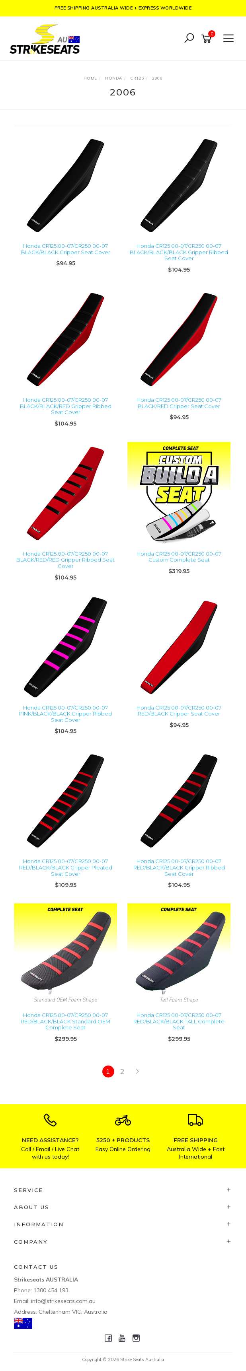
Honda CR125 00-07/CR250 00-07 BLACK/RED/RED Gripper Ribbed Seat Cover (65, 559)
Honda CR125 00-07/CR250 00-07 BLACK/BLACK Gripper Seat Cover (65, 249)
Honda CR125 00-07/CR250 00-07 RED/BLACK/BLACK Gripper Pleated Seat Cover (65, 867)
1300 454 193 (50, 1290)
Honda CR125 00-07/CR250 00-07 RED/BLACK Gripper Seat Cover (179, 710)
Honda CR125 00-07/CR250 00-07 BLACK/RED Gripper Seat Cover (179, 403)
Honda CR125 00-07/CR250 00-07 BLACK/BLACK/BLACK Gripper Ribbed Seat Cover (179, 252)
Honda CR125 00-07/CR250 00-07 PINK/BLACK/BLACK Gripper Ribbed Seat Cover (65, 713)
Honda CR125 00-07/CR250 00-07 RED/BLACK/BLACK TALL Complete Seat (179, 1021)
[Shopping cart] (208, 38)
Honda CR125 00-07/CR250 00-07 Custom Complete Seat (179, 556)
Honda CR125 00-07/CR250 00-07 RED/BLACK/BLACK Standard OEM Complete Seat (65, 1021)
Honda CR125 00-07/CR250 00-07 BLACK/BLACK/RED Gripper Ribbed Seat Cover (65, 406)
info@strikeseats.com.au (63, 1301)
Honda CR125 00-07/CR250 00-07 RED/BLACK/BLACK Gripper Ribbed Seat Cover (179, 867)
